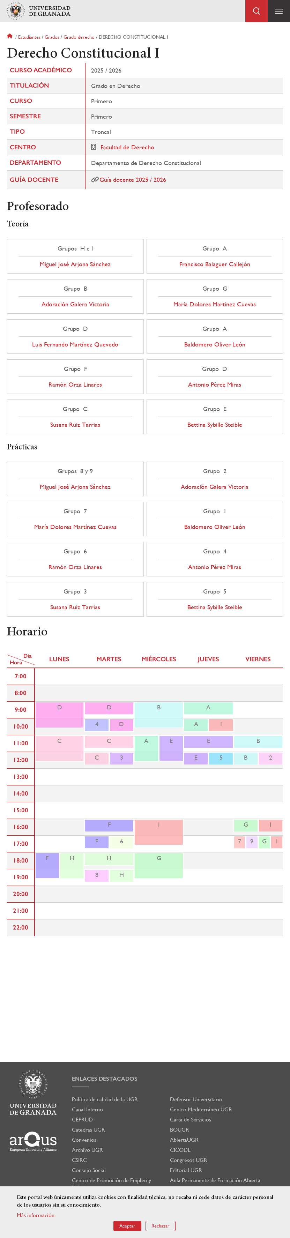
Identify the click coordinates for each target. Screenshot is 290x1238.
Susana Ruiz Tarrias (75, 424)
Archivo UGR (87, 1150)
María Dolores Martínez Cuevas (214, 304)
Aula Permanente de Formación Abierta (215, 1180)
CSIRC (79, 1160)
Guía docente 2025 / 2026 (132, 179)
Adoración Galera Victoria (75, 304)
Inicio (10, 36)
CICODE (180, 1150)
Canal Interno (87, 1109)
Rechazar (160, 1226)
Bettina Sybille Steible (214, 424)
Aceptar (127, 1226)
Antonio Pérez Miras (214, 384)
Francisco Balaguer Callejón (214, 264)
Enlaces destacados (104, 1078)
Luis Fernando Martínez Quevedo (75, 344)
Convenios (84, 1139)
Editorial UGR (186, 1170)
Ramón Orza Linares (75, 384)
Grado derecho (79, 37)
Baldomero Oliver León (214, 344)
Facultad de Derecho (127, 147)
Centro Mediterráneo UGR (201, 1109)
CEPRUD (82, 1119)
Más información (35, 1215)
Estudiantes (29, 37)
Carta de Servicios (190, 1119)
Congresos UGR (188, 1160)
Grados (52, 37)
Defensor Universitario (196, 1099)
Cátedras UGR (88, 1129)
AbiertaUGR (184, 1139)
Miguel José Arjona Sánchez (75, 264)
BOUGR (179, 1129)
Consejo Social (89, 1170)
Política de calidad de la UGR (105, 1099)
